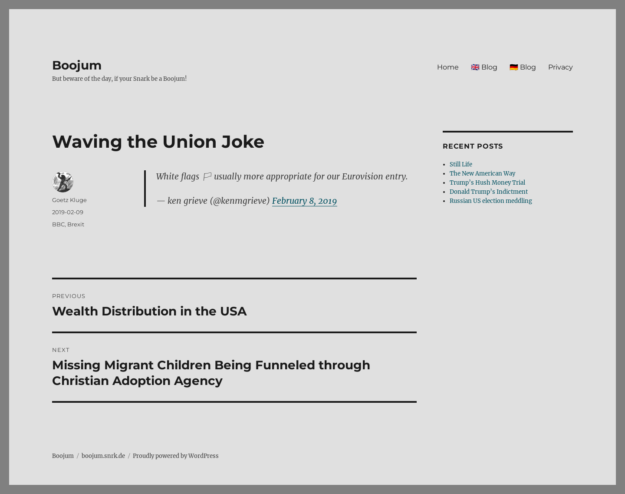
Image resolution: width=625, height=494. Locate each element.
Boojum (77, 65)
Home (448, 67)
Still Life (461, 164)
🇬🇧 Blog (484, 67)
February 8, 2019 (304, 201)
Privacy (560, 67)
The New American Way (482, 173)
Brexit (75, 224)
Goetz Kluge (69, 199)
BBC (58, 224)
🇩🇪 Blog (523, 67)
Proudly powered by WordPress (176, 456)
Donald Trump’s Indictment (489, 192)
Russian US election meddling (491, 201)
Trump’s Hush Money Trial (487, 182)
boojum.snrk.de (103, 456)
